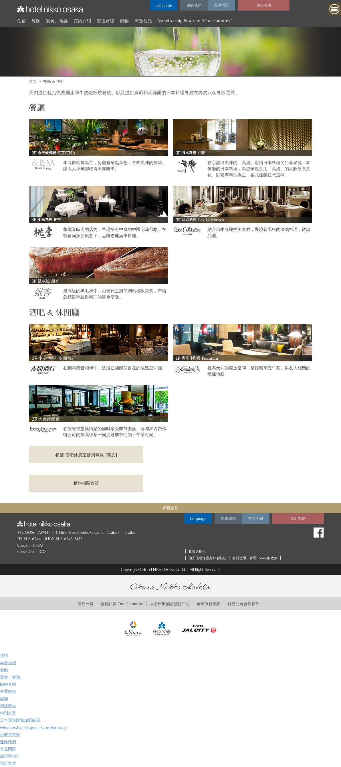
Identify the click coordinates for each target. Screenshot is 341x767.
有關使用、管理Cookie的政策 (254, 558)
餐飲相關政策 (86, 483)
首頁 (33, 81)
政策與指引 (197, 551)
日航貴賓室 (10, 734)
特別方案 (8, 713)
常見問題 (8, 749)
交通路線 (105, 20)
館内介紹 (82, 20)
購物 (124, 20)
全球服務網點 (209, 603)
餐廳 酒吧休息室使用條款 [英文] (86, 455)
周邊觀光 (143, 20)
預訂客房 (8, 763)
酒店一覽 (86, 603)
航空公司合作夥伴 (243, 603)
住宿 (21, 20)
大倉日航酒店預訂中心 (170, 603)
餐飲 (35, 20)
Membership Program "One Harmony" (195, 20)
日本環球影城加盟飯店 (20, 720)
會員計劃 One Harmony (121, 603)
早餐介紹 (8, 662)
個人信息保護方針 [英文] (207, 558)
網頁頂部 (170, 508)
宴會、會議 (57, 20)
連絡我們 (8, 741)
